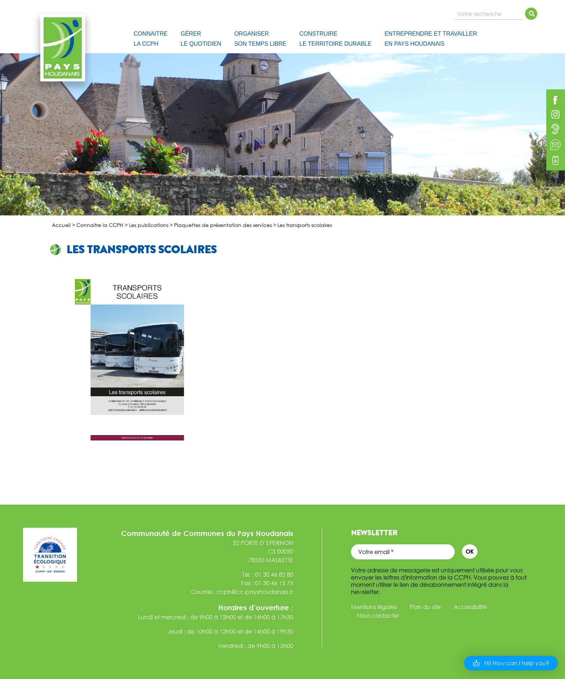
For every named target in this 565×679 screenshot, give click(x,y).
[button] (511, 663)
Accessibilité (470, 607)
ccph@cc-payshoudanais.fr (255, 591)
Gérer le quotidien (201, 39)
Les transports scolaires (141, 249)
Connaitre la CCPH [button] (151, 39)
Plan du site (425, 607)
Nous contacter (378, 615)
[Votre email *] (403, 551)
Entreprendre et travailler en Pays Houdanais (430, 39)
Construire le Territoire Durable (335, 39)
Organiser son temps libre (260, 39)
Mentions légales (374, 607)
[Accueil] (117, 37)
